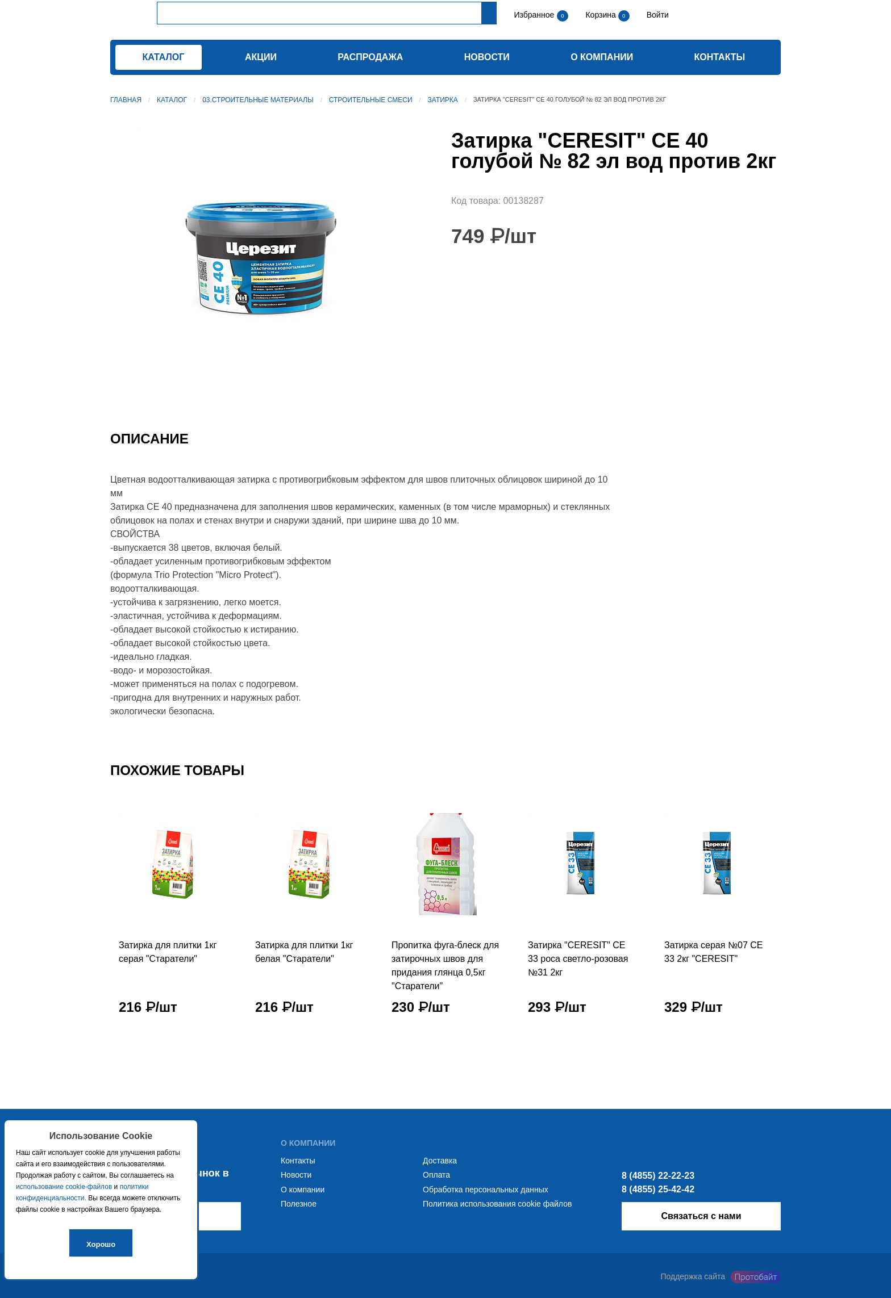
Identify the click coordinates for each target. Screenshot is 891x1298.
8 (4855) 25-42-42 (658, 1189)
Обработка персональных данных (485, 1189)
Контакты (720, 57)
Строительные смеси (371, 100)
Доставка (440, 1160)
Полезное (299, 1203)
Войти (656, 14)
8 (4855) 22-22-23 (658, 1175)
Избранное (534, 14)
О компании (602, 57)
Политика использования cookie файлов (497, 1203)
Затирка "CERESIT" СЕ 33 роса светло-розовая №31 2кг (578, 958)
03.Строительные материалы (257, 100)
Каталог (172, 100)
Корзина (601, 14)
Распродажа (370, 57)
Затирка (443, 100)
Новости (487, 57)
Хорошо (100, 1244)
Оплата (436, 1174)
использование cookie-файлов (64, 1187)
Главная (125, 100)
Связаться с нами (701, 1216)
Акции (261, 57)
